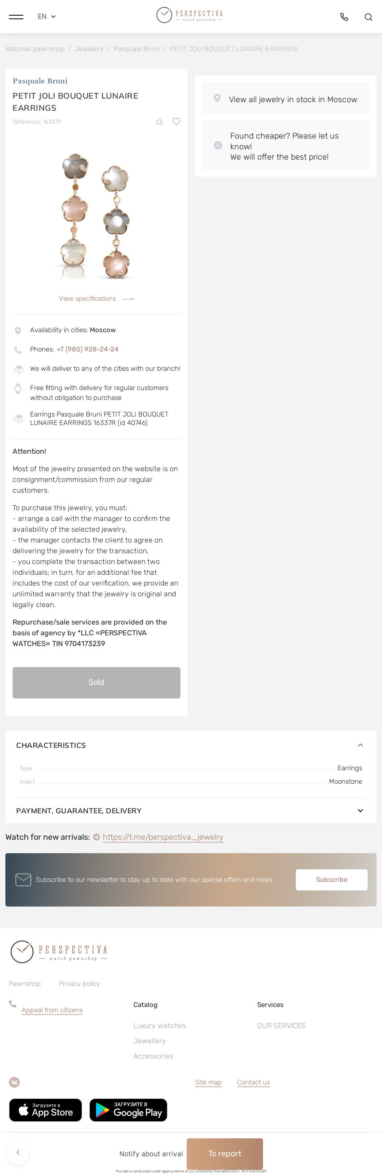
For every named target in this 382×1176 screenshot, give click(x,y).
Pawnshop (25, 985)
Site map (208, 1084)
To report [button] (224, 1154)
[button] (16, 15)
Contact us (253, 1084)
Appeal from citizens (52, 1012)
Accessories (153, 1058)
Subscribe (331, 881)
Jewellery (149, 1042)
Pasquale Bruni (40, 83)
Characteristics (191, 746)
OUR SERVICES (281, 1027)
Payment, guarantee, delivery (191, 812)
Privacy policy (79, 985)
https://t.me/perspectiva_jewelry (163, 838)
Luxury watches (159, 1027)
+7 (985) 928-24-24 (88, 351)
